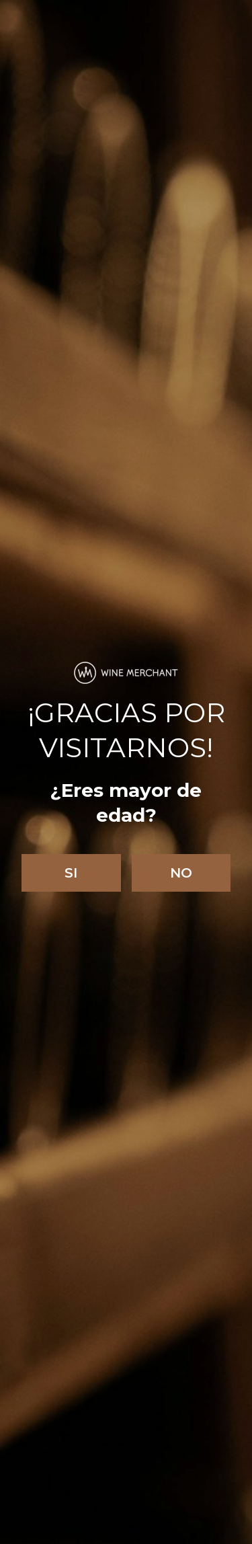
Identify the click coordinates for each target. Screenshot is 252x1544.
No (181, 873)
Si (71, 873)
